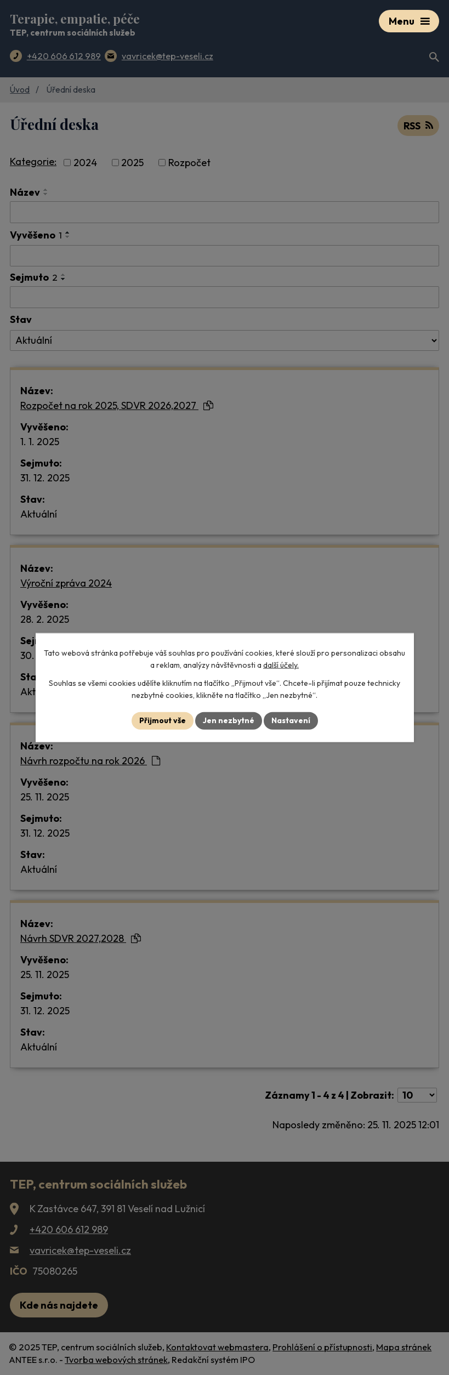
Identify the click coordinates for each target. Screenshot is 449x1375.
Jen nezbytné (228, 720)
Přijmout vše (162, 720)
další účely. (281, 665)
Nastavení (290, 720)
